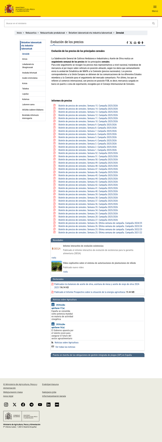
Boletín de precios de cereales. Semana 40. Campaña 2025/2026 (88, 191)
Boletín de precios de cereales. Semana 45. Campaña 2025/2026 (88, 175)
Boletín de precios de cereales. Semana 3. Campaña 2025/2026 (88, 143)
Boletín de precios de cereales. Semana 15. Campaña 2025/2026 (88, 105)
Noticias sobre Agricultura (66, 342)
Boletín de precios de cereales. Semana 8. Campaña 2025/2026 (88, 127)
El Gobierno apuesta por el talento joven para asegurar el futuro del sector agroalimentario (62, 334)
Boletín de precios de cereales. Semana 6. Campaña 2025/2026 (88, 134)
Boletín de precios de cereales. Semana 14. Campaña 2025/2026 (88, 108)
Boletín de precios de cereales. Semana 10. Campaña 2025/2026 (88, 121)
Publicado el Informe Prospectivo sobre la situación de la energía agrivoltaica (89, 292)
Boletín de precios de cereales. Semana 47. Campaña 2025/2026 (88, 169)
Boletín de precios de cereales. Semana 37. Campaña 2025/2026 (88, 200)
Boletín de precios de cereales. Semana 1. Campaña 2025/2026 (88, 150)
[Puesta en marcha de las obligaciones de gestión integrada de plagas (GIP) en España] (97, 365)
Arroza (24, 59)
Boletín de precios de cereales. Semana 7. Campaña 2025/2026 (88, 131)
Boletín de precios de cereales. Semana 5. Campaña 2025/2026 (88, 137)
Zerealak (25, 54)
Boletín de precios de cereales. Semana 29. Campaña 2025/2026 (88, 213)
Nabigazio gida (49, 392)
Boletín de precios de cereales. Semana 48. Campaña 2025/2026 (88, 166)
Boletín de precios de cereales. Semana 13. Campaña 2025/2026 (88, 112)
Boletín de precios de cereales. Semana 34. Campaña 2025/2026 (88, 210)
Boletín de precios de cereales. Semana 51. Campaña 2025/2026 (88, 156)
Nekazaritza (31, 32)
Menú (155, 11)
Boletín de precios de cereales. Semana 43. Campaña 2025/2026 (88, 181)
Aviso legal (8, 396)
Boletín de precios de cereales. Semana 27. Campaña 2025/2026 (88, 220)
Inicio (19, 32)
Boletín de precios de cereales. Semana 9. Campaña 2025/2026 (88, 124)
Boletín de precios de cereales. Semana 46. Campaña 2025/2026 (88, 172)
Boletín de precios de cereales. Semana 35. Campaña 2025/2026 (88, 207)
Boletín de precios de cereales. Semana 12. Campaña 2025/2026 (88, 115)
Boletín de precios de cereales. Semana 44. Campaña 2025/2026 (88, 178)
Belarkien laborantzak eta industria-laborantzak (90, 32)
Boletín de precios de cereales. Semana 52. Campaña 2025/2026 (88, 153)
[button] (155, 7)
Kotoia (24, 83)
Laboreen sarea (28, 104)
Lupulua (25, 94)
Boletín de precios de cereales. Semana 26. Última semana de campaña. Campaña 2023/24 (100, 226)
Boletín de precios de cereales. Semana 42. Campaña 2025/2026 (88, 185)
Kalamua (25, 99)
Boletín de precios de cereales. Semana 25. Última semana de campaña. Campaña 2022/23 (100, 229)
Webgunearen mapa (13, 392)
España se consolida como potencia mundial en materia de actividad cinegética (62, 315)
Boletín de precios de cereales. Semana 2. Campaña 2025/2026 (88, 147)
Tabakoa (25, 88)
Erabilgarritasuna (50, 384)
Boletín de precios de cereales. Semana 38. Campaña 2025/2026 (88, 197)
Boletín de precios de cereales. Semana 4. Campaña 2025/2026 (88, 140)
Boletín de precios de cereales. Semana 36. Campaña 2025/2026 (88, 204)
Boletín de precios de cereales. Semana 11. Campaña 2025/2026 (88, 118)
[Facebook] (128, 43)
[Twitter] (131, 43)
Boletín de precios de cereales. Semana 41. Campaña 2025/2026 (88, 188)
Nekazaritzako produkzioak (52, 32)
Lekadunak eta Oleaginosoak (28, 65)
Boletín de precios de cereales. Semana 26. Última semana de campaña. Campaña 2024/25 (100, 223)
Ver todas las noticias (63, 347)
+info (53, 257)
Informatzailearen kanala (54, 396)
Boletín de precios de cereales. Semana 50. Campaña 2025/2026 (88, 159)
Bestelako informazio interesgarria (30, 116)
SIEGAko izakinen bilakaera (32, 110)
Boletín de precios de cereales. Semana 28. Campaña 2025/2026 (88, 216)
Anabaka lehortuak (29, 73)
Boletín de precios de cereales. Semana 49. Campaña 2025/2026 (88, 162)
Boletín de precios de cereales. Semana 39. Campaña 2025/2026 (88, 194)
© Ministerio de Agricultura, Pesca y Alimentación (20, 386)
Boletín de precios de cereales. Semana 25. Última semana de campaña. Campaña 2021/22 (100, 232)
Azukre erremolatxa (29, 78)
